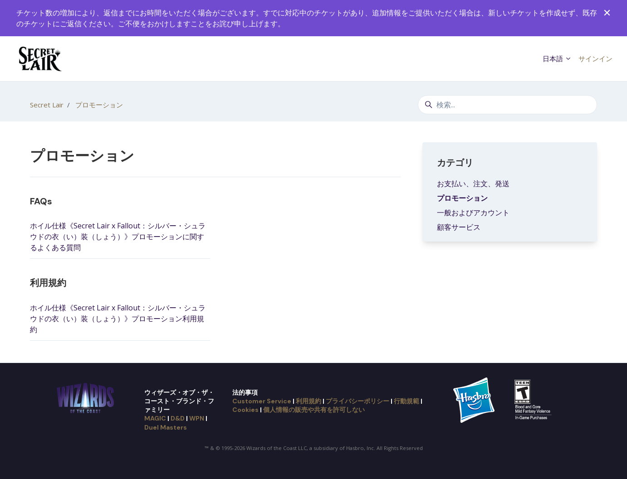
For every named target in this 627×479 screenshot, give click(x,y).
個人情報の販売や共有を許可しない (314, 410)
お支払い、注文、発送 (473, 184)
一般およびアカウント (473, 213)
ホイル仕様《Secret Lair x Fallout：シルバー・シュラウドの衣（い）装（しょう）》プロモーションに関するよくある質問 (118, 236)
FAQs (41, 201)
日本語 (557, 58)
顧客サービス (458, 227)
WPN (196, 418)
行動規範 (406, 401)
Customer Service (261, 401)
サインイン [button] (595, 58)
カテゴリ (455, 163)
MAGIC (155, 418)
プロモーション (99, 104)
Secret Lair (47, 104)
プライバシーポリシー (357, 401)
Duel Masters (165, 427)
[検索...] (507, 104)
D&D (178, 418)
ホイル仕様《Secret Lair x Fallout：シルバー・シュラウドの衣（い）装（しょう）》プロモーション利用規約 (118, 318)
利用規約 (48, 283)
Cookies (245, 410)
